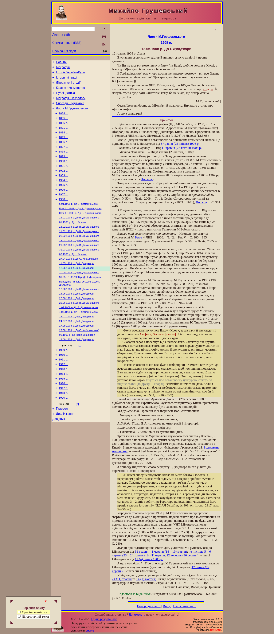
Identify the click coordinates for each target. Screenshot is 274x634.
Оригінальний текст (34, 612)
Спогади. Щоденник (70, 108)
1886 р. (63, 130)
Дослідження (65, 449)
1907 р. (63, 210)
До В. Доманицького (78, 220)
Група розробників (104, 619)
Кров (138, 237)
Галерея (62, 443)
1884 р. (63, 119)
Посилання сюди (64, 51)
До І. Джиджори (76, 285)
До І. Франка (73, 240)
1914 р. (63, 405)
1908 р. (63, 215)
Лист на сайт (61, 34)
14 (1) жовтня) (146, 579)
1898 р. (63, 162)
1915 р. (63, 410)
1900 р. (63, 173)
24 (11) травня (122, 579)
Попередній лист (149, 606)
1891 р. (63, 135)
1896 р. (63, 151)
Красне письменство (70, 91)
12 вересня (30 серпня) (182, 555)
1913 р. (63, 399)
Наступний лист (184, 606)
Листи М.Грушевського (72, 114)
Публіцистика (65, 97)
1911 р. (63, 389)
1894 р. (63, 141)
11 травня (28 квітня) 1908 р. (182, 148)
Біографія (63, 68)
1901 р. (63, 178)
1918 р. (63, 426)
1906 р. (63, 205)
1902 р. (63, 183)
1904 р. (63, 194)
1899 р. (63, 167)
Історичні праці (66, 79)
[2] (79, 373)
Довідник (58, 455)
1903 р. (63, 189)
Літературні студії (68, 85)
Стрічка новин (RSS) (66, 42)
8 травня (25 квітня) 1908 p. (180, 143)
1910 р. (63, 383)
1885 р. (63, 125)
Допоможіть (137, 614)
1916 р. (63, 415)
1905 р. (63, 199)
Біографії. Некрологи (70, 102)
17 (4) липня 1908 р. (149, 559)
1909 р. (63, 378)
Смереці (90, 630)
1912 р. (63, 394)
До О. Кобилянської (79, 280)
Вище (167, 606)
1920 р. (63, 431)
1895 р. (63, 146)
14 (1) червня (155, 555)
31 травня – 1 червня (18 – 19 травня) (161, 551)
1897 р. (63, 157)
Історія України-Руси (70, 74)
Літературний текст (35, 616)
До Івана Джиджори (77, 362)
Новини (61, 62)
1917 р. (63, 421)
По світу (147, 179)
